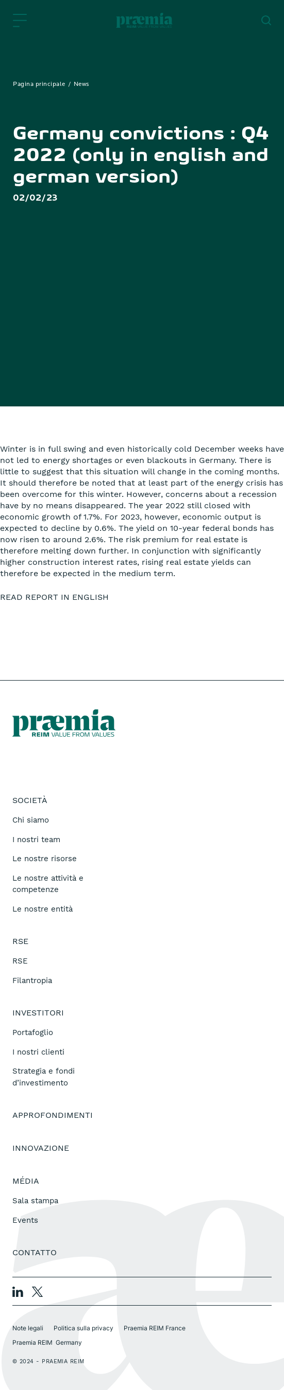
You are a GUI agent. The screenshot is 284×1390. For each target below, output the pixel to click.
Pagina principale (39, 84)
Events (25, 1220)
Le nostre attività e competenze (47, 884)
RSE (20, 961)
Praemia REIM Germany (47, 1342)
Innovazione (40, 1148)
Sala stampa (35, 1200)
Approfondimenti (52, 1115)
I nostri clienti (38, 1052)
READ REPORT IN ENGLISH (54, 597)
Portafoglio (32, 1032)
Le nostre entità (42, 909)
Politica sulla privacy (83, 1328)
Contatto (34, 1252)
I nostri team (36, 839)
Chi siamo (30, 820)
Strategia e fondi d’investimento (43, 1077)
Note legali (27, 1328)
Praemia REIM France (155, 1328)
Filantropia (32, 980)
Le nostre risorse (44, 858)
